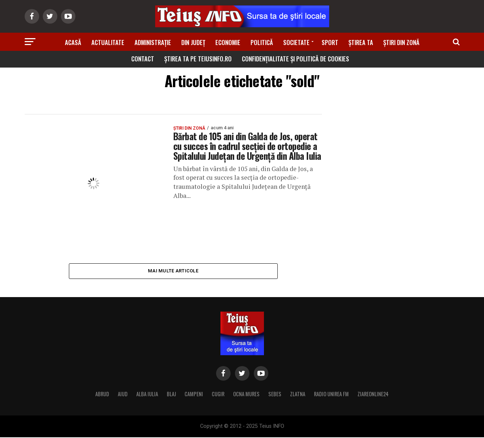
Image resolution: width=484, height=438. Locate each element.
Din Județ (193, 42)
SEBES (274, 394)
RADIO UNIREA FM (331, 394)
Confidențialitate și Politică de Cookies (295, 58)
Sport (330, 42)
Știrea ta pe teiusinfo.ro (198, 58)
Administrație (153, 42)
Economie (227, 42)
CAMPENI (194, 394)
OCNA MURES (246, 394)
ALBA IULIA (147, 394)
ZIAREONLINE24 (373, 394)
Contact (142, 58)
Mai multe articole (173, 271)
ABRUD (102, 394)
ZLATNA (297, 394)
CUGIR (218, 394)
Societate (296, 42)
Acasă (73, 42)
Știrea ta (360, 42)
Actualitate (107, 42)
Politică (262, 42)
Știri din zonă (401, 42)
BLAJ (171, 394)
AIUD (123, 394)
